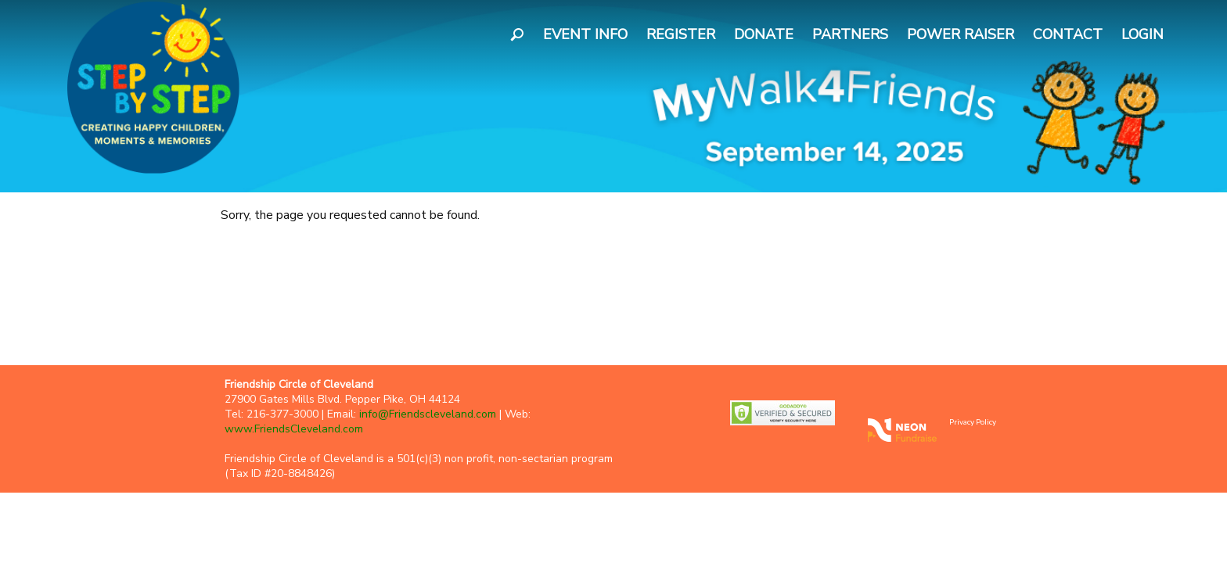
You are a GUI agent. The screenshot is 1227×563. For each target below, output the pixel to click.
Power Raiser (960, 34)
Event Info (585, 34)
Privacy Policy (972, 421)
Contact (1068, 34)
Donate (763, 34)
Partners (850, 34)
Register (680, 34)
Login (1142, 34)
